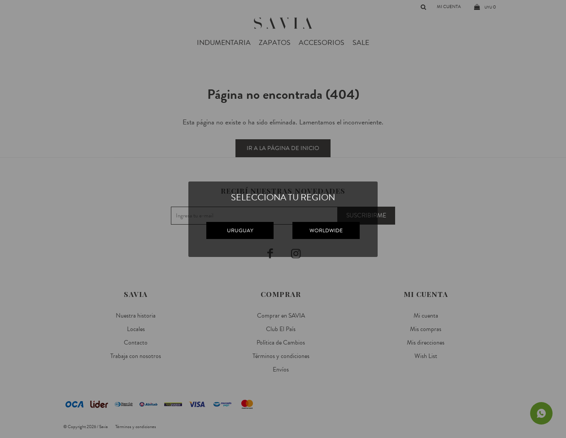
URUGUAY (240, 230)
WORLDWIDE (326, 230)
